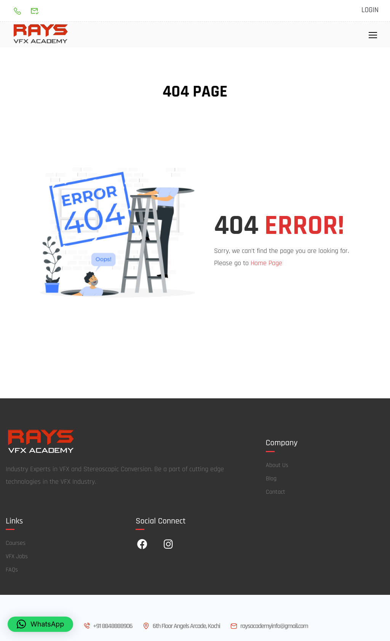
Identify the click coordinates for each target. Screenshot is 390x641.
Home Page (266, 263)
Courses (16, 544)
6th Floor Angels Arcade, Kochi (181, 626)
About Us (277, 466)
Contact (275, 493)
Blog (271, 479)
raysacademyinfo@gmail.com (268, 626)
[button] (40, 624)
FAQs (12, 571)
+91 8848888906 (107, 626)
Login (370, 10)
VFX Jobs (17, 557)
